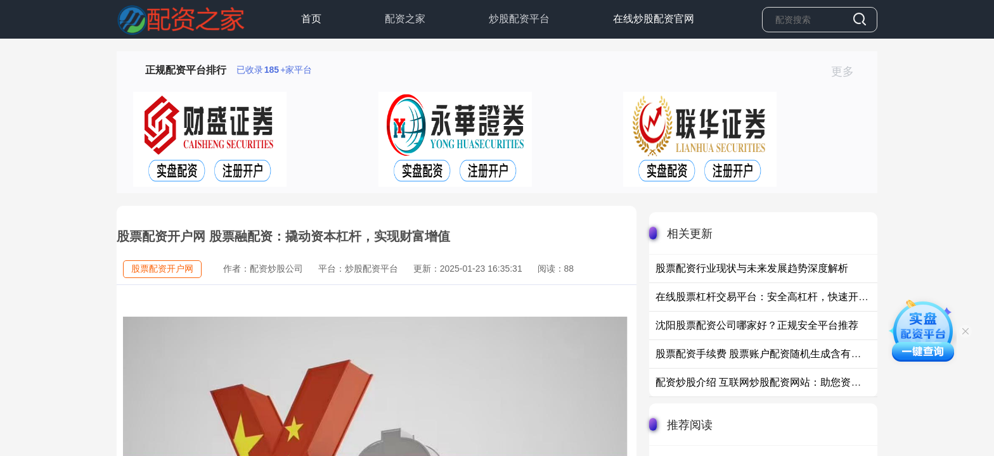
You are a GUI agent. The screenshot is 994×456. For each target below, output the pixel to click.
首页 (311, 18)
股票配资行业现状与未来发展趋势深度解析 (751, 268)
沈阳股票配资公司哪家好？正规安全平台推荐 (756, 325)
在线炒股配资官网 (653, 18)
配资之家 (405, 18)
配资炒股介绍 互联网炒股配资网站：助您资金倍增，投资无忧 (793, 382)
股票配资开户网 (162, 268)
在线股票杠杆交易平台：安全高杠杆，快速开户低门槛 (777, 296)
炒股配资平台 (519, 18)
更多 (848, 71)
